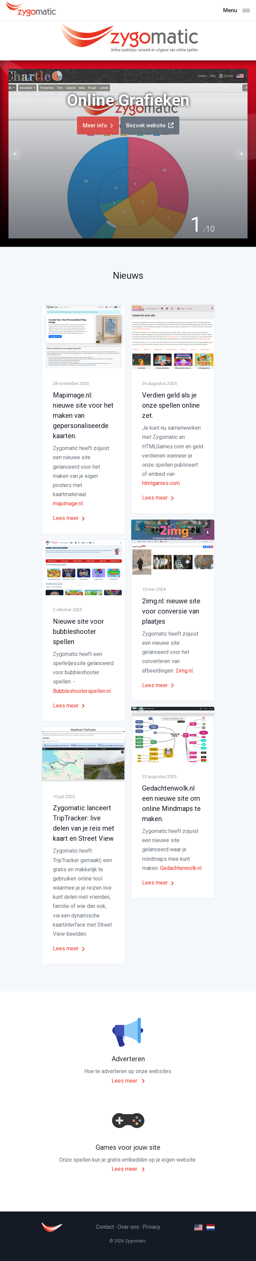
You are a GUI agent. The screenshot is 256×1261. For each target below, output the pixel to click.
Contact (105, 1227)
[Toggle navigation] (236, 10)
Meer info (98, 128)
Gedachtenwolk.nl (180, 868)
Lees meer (69, 518)
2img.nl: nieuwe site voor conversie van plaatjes (171, 611)
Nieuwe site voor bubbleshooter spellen (78, 631)
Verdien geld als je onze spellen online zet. (171, 405)
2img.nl (184, 670)
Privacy (151, 1227)
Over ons (128, 1227)
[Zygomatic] (30, 10)
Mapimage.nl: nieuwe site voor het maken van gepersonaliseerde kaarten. (83, 415)
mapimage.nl (68, 503)
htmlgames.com (161, 483)
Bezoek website (150, 128)
